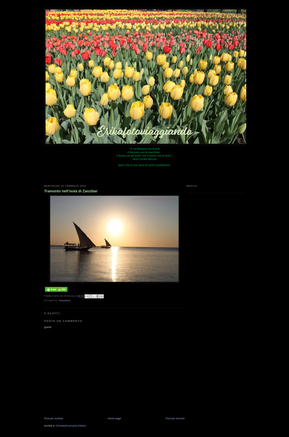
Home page (114, 418)
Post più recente (53, 418)
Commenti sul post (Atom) (71, 425)
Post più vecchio (175, 418)
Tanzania (64, 301)
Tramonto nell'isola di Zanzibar (71, 191)
